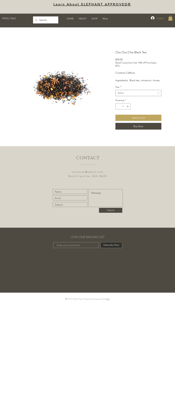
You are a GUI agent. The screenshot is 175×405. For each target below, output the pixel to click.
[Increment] (128, 106)
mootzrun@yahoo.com (87, 171)
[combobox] (138, 93)
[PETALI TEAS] (18, 18)
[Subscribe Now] (111, 245)
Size (118, 86)
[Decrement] (118, 106)
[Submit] (110, 210)
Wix (108, 299)
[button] (170, 18)
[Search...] (57, 19)
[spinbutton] (123, 106)
